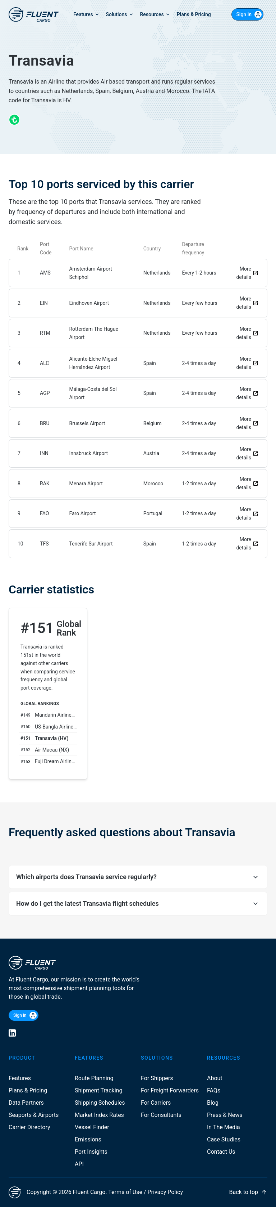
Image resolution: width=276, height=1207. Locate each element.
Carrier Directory (29, 1127)
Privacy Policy (165, 1192)
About (214, 1078)
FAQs (213, 1090)
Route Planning (94, 1078)
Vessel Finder (92, 1127)
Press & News (224, 1115)
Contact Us (221, 1151)
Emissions (88, 1139)
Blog (212, 1102)
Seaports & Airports (34, 1115)
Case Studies (223, 1139)
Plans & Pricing (28, 1090)
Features (20, 1078)
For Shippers (157, 1078)
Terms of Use (125, 1192)
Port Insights (91, 1151)
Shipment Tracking (98, 1090)
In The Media (223, 1127)
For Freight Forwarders (170, 1090)
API (79, 1164)
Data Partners (26, 1102)
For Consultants (161, 1115)
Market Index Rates (99, 1115)
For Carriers (156, 1102)
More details (247, 273)
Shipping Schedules (100, 1102)
